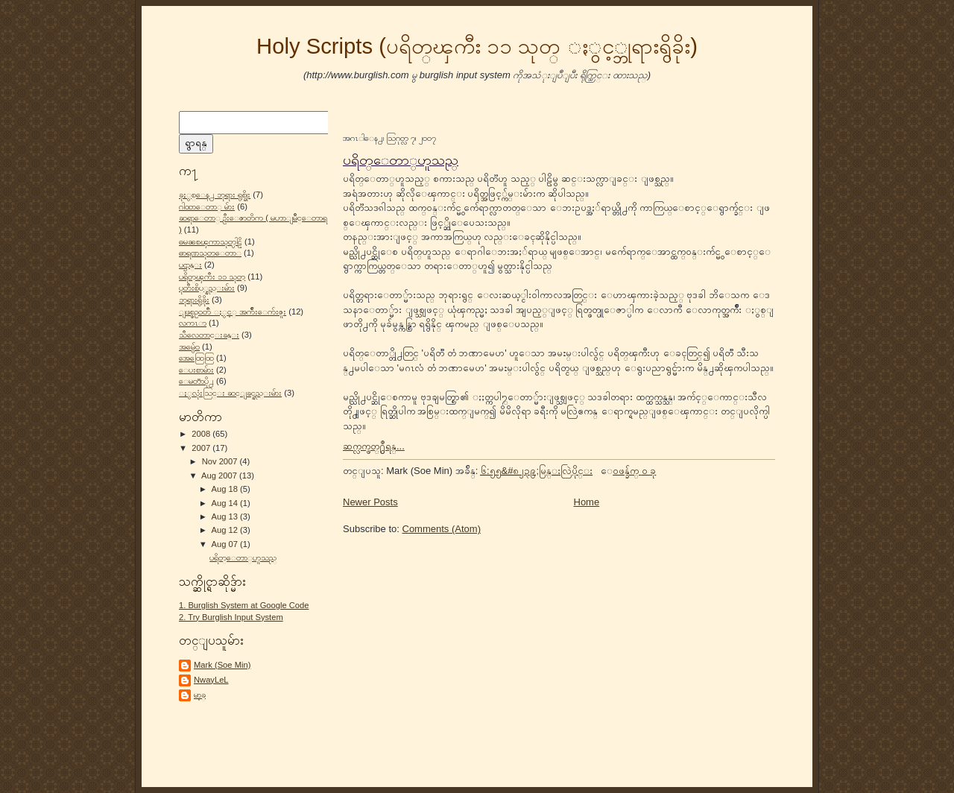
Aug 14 (225, 503)
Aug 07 (225, 544)
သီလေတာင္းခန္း (209, 334)
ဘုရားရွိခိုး (194, 299)
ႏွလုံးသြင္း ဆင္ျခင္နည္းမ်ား (230, 392)
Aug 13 (225, 516)
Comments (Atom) (441, 528)
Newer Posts (370, 502)
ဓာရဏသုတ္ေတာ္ (210, 252)
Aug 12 (225, 529)
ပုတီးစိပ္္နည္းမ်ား (207, 287)
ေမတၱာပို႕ (196, 380)
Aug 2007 (220, 475)
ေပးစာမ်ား (196, 369)
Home (587, 502)
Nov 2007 (221, 461)
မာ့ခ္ (200, 694)
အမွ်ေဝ (189, 346)
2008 (202, 433)
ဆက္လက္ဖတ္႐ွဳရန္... (374, 446)
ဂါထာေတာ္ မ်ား (207, 206)
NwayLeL (211, 679)
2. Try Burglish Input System (231, 617)
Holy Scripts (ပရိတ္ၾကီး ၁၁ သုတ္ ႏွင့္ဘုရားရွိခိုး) (477, 46)
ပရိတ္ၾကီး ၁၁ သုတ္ (212, 276)
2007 (202, 447)
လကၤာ (192, 322)
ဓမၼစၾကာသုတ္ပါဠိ (210, 241)
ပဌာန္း (190, 264)
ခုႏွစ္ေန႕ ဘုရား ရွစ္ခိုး (214, 194)
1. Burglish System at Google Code (244, 605)
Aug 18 (225, 488)
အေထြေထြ (196, 357)
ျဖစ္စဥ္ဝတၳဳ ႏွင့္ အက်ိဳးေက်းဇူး (232, 311)
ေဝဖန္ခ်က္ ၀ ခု (634, 470)
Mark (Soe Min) (222, 664)
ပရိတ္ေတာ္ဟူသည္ (243, 557)
